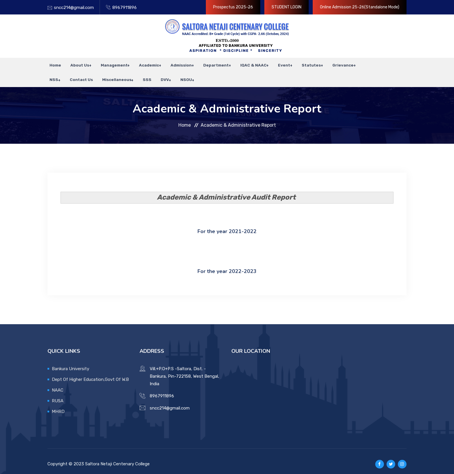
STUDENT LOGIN (286, 7)
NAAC (57, 384)
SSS (122, 75)
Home (53, 63)
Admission (174, 63)
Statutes (301, 63)
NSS (358, 63)
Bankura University (70, 362)
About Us (75, 63)
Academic (143, 63)
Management (109, 63)
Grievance (332, 63)
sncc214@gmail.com (74, 7)
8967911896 (124, 7)
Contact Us (59, 75)
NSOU (158, 75)
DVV (138, 75)
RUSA (57, 394)
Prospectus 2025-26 (233, 7)
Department (208, 63)
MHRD (58, 405)
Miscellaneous (92, 75)
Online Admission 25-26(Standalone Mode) (359, 7)
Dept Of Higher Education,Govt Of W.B (90, 373)
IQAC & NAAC (245, 63)
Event (275, 63)
